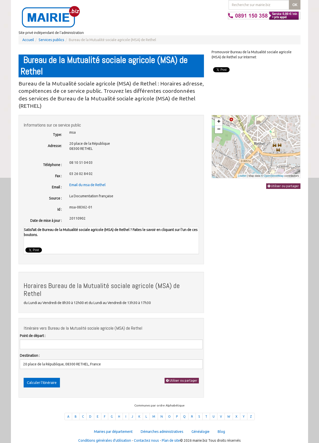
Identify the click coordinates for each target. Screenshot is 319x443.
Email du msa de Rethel (87, 185)
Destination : (30, 355)
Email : (57, 187)
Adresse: (55, 146)
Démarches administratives (162, 432)
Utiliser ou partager (181, 380)
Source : (55, 198)
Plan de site (171, 440)
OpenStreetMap (274, 175)
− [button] (218, 129)
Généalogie (201, 432)
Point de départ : (32, 336)
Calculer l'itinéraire (42, 383)
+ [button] (218, 122)
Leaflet (242, 175)
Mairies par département (113, 432)
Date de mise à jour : (46, 221)
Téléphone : (52, 165)
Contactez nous (146, 440)
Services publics (51, 40)
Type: (57, 135)
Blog (221, 432)
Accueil (28, 40)
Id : (59, 209)
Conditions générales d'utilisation (104, 440)
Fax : (58, 176)
